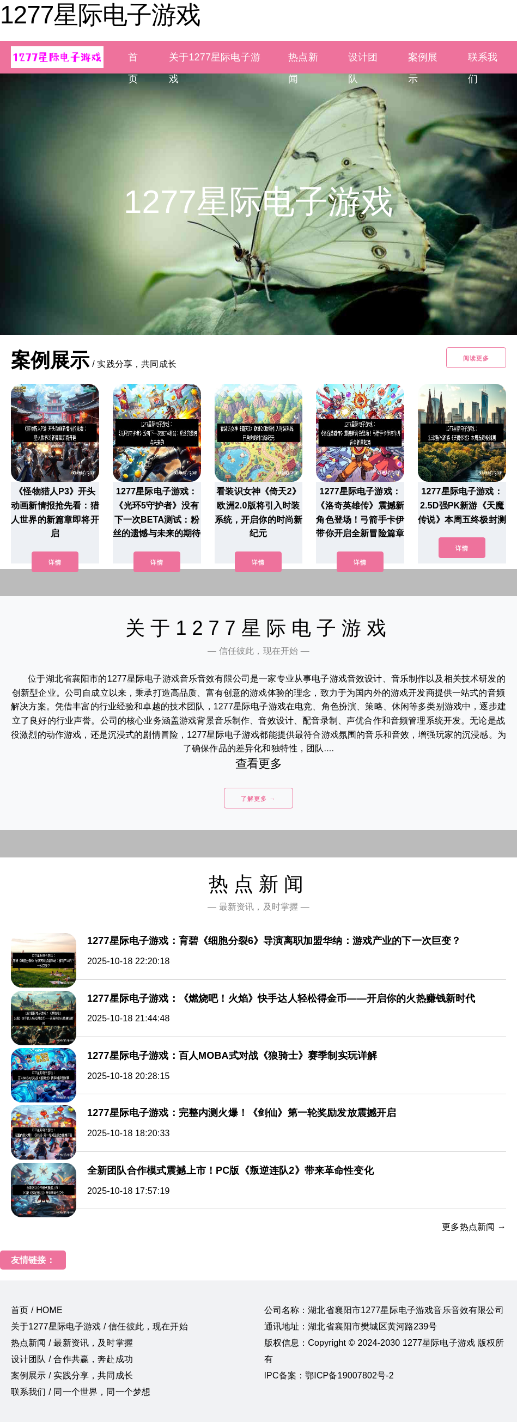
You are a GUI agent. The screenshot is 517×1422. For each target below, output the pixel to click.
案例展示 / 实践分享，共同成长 (72, 1375)
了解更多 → (258, 798)
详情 (55, 562)
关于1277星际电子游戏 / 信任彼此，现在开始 (99, 1326)
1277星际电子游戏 (100, 15)
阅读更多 (476, 358)
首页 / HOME (37, 1310)
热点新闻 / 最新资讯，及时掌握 (72, 1342)
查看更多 (258, 763)
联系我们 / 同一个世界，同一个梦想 (80, 1391)
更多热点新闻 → (474, 1226)
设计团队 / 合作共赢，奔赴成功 (72, 1359)
